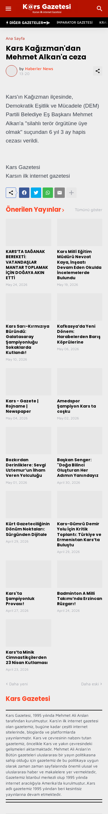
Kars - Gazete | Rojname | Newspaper (22, 406)
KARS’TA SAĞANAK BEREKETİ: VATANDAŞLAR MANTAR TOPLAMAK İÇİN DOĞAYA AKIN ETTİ (27, 264)
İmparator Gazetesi (74, 22)
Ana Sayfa (15, 38)
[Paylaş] (97, 71)
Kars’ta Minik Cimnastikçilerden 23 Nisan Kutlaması (27, 657)
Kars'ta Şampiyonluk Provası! (20, 599)
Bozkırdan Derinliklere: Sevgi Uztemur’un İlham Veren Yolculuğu (26, 467)
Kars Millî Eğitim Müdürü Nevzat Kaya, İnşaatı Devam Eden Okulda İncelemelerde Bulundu (79, 264)
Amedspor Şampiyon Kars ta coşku (76, 406)
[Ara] (100, 8)
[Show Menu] (8, 9)
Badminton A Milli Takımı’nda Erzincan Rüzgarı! (79, 599)
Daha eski (90, 683)
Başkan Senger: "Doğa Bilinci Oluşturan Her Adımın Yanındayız (77, 467)
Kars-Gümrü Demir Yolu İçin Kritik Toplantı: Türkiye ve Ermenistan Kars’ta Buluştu (79, 534)
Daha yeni (18, 683)
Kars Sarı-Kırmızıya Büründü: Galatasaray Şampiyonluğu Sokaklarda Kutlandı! (27, 339)
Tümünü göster (88, 210)
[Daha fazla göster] (71, 192)
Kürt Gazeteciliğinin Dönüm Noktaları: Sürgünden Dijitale (28, 529)
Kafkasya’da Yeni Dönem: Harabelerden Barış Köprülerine (79, 334)
